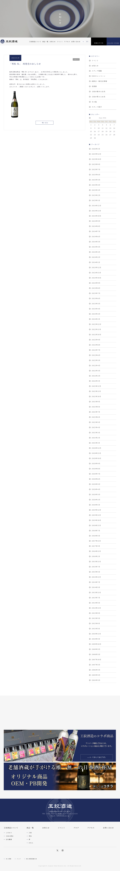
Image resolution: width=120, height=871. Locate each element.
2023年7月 (96, 293)
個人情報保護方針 (31, 859)
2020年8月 (96, 469)
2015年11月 (96, 561)
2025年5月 (96, 180)
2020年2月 (96, 500)
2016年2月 (96, 556)
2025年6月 (96, 175)
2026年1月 (96, 149)
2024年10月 (96, 216)
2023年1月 (96, 319)
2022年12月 (96, 324)
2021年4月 (96, 427)
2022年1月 (96, 381)
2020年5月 (96, 484)
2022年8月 (96, 345)
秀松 (30, 836)
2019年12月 (96, 510)
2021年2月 (96, 438)
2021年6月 (96, 417)
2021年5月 (96, 422)
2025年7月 (96, 169)
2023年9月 (96, 283)
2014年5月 (96, 587)
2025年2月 (96, 195)
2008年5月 (96, 654)
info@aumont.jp (63, 816)
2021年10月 (96, 396)
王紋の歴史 (10, 836)
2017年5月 (96, 546)
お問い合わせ (75, 41)
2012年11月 (96, 608)
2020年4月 (96, 489)
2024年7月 (96, 231)
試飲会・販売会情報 (99, 81)
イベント (60, 41)
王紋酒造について (35, 41)
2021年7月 (96, 412)
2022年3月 (96, 371)
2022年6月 (96, 355)
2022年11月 (96, 329)
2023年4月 (96, 309)
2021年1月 (96, 443)
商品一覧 (45, 41)
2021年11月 (96, 391)
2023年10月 (96, 278)
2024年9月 (96, 221)
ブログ (76, 828)
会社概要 (9, 839)
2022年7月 (96, 350)
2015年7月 (96, 567)
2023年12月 (96, 267)
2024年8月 (96, 226)
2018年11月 (96, 525)
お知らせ (53, 41)
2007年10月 (96, 659)
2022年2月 (96, 376)
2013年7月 (96, 598)
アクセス (67, 41)
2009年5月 (96, 649)
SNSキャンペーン (98, 76)
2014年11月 (96, 577)
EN (87, 41)
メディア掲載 (97, 71)
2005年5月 (96, 675)
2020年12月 (96, 448)
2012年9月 (96, 613)
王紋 (30, 833)
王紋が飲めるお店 (98, 91)
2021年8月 (96, 407)
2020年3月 (96, 494)
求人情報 (8, 859)
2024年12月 (96, 205)
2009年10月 (96, 644)
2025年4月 (96, 185)
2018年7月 (96, 530)
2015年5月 (96, 572)
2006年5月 (96, 670)
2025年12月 (96, 154)
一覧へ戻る (44, 123)
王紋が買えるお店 (98, 97)
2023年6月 (96, 298)
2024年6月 (96, 236)
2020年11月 (96, 453)
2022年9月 (96, 340)
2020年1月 (96, 505)
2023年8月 (96, 288)
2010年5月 (96, 639)
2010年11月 (96, 634)
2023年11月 (96, 273)
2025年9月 (96, 164)
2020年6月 (96, 479)
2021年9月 (96, 402)
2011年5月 (96, 629)
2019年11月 (96, 515)
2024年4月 (96, 247)
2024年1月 (96, 262)
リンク (19, 859)
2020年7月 (96, 474)
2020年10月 (96, 458)
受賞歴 (94, 86)
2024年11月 (96, 211)
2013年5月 (96, 603)
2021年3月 (96, 432)
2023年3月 (96, 314)
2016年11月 (96, 551)
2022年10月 (96, 334)
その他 (94, 102)
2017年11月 (96, 541)
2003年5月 (96, 680)
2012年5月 (96, 618)
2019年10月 (96, 520)
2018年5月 (96, 536)
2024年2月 (96, 257)
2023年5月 (96, 303)
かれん (31, 843)
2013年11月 (96, 592)
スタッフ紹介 (97, 107)
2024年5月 (96, 242)
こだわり (9, 833)
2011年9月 (96, 623)
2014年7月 (96, 582)
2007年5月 (96, 665)
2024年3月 (96, 252)
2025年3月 (96, 190)
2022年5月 (96, 360)
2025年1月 (96, 200)
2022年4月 (96, 365)
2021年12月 (96, 386)
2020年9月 (96, 463)
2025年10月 (96, 159)
